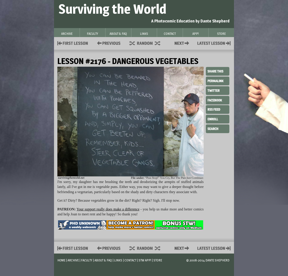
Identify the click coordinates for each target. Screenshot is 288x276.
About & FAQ (103, 260)
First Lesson (73, 43)
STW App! (145, 260)
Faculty (86, 260)
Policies (108, 43)
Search (218, 128)
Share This (218, 71)
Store (157, 260)
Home (61, 260)
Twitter (218, 90)
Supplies (147, 43)
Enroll (218, 118)
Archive (73, 260)
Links (118, 260)
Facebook (218, 99)
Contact (182, 43)
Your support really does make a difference (107, 209)
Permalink (218, 81)
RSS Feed (218, 109)
